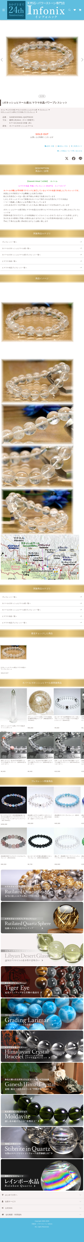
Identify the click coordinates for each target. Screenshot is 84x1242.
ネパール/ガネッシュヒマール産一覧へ (16, 248)
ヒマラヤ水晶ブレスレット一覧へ (14, 268)
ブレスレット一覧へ (9, 242)
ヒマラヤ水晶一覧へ (9, 261)
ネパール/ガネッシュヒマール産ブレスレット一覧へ (21, 255)
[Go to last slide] (1, 59)
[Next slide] (82, 59)
